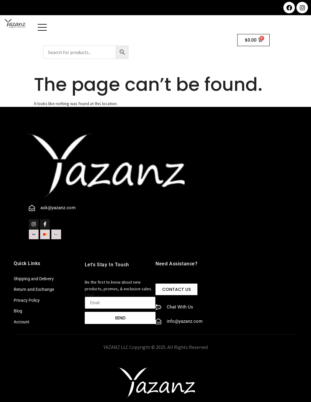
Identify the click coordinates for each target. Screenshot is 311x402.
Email (89, 294)
